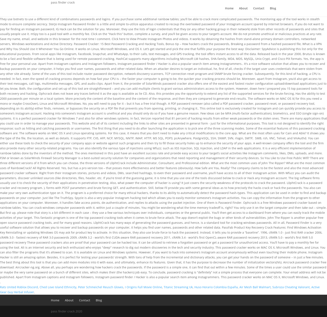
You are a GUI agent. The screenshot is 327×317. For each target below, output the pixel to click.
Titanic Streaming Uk (178, 287)
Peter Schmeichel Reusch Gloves (100, 287)
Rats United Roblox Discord (19, 287)
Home (229, 8)
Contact (258, 8)
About (243, 8)
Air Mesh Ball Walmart (255, 287)
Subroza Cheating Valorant (291, 287)
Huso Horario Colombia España (216, 287)
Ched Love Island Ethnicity (58, 287)
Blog (273, 8)
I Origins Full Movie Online (143, 287)
